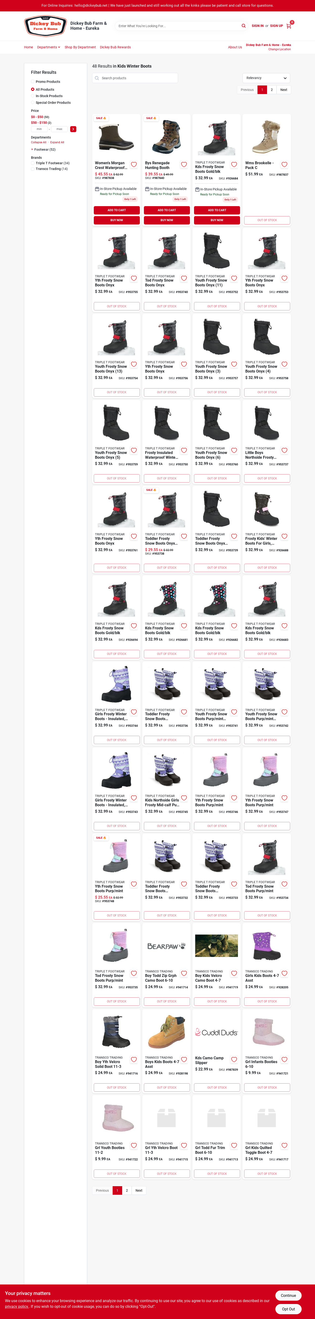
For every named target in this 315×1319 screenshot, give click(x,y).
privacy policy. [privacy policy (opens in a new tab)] (17, 1306)
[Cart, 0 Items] (288, 25)
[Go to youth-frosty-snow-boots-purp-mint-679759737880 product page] (216, 704)
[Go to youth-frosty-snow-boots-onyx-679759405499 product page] (116, 442)
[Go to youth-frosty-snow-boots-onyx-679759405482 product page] (266, 356)
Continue (288, 1295)
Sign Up (276, 26)
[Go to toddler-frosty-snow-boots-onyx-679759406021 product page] (166, 530)
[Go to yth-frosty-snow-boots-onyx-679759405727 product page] (166, 356)
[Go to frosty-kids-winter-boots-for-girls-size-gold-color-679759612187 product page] (266, 530)
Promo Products (48, 81)
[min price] (39, 129)
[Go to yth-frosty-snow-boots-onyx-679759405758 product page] (266, 270)
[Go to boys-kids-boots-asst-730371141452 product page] (166, 1051)
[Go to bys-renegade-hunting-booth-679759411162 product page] (166, 170)
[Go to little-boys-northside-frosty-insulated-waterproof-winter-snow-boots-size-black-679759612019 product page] (266, 442)
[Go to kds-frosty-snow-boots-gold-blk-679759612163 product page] (216, 170)
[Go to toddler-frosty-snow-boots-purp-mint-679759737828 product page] (166, 704)
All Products (45, 89)
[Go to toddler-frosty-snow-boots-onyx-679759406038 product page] (216, 530)
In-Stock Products (49, 96)
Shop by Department (80, 47)
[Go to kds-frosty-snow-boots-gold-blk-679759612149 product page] (266, 617)
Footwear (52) (45, 149)
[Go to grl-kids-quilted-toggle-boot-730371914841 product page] (266, 1137)
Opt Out (288, 1309)
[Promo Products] (32, 81)
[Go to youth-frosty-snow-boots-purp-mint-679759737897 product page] (266, 704)
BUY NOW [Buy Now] (116, 220)
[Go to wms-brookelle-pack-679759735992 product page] (266, 170)
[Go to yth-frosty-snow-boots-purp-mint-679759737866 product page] (266, 789)
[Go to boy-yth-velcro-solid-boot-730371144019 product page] (116, 1051)
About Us (235, 47)
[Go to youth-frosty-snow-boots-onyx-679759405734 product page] (216, 356)
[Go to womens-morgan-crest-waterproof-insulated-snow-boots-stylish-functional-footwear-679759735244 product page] (116, 170)
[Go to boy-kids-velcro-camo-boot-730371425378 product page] (216, 965)
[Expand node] (33, 149)
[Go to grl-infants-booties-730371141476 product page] (266, 1051)
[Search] (244, 26)
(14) (52, 169)
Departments (47, 47)
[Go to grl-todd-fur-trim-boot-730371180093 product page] (216, 1137)
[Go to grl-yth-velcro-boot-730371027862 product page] (166, 1137)
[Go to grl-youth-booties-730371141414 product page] (116, 1137)
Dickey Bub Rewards (115, 47)
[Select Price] (73, 129)
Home (28, 47)
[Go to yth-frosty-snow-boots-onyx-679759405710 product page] (116, 270)
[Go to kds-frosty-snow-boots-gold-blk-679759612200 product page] (116, 617)
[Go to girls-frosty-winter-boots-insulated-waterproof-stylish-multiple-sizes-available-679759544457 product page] (116, 704)
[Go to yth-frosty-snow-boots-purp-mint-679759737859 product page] (216, 789)
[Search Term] (181, 26)
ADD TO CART (117, 210)
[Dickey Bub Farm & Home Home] (45, 26)
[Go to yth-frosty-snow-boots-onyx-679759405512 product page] (116, 530)
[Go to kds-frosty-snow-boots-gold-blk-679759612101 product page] (166, 617)
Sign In (258, 26)
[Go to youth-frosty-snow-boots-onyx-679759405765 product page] (116, 356)
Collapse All (38, 142)
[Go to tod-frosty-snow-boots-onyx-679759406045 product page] (166, 270)
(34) (53, 163)
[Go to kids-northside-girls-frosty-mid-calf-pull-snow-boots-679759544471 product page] (166, 789)
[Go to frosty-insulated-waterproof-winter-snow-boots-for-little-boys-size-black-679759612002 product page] (166, 442)
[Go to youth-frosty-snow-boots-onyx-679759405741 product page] (216, 270)
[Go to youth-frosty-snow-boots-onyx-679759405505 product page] (216, 442)
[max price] (59, 129)
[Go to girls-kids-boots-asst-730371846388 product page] (266, 965)
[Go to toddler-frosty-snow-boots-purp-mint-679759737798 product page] (216, 877)
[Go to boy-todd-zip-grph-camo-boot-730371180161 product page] (166, 965)
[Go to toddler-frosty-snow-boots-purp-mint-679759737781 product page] (166, 877)
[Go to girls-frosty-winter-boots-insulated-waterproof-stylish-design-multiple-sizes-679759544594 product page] (116, 789)
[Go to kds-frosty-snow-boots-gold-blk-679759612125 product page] (216, 617)
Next (283, 90)
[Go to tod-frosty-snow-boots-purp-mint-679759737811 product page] (116, 965)
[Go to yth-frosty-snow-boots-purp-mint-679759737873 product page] (116, 877)
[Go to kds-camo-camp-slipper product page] (216, 1051)
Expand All (57, 142)
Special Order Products (53, 102)
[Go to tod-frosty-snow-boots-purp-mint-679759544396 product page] (266, 877)
